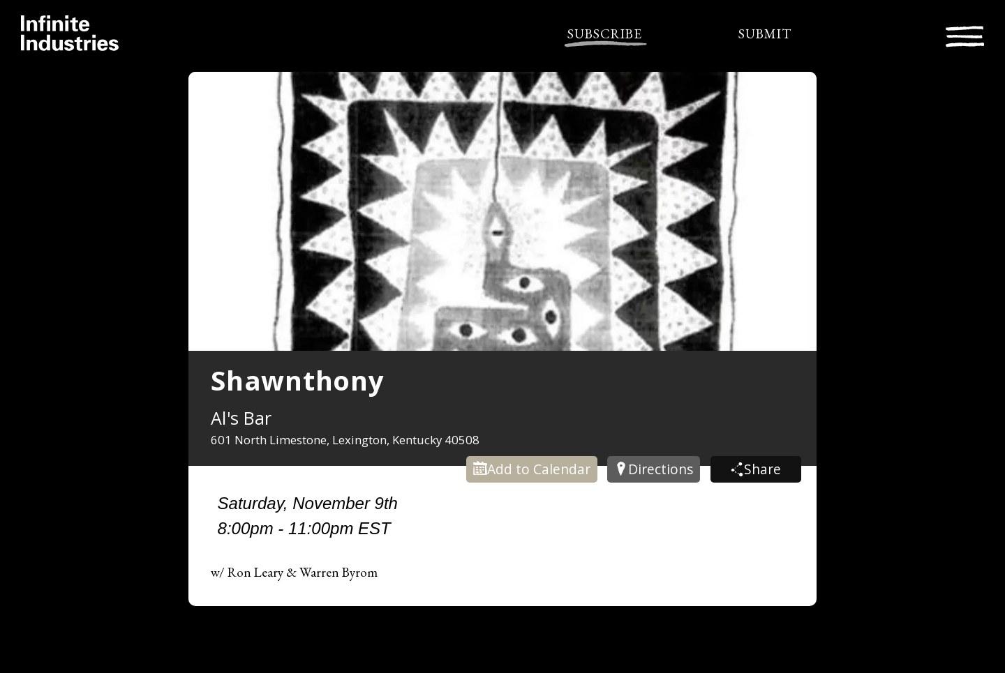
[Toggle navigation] (965, 34)
